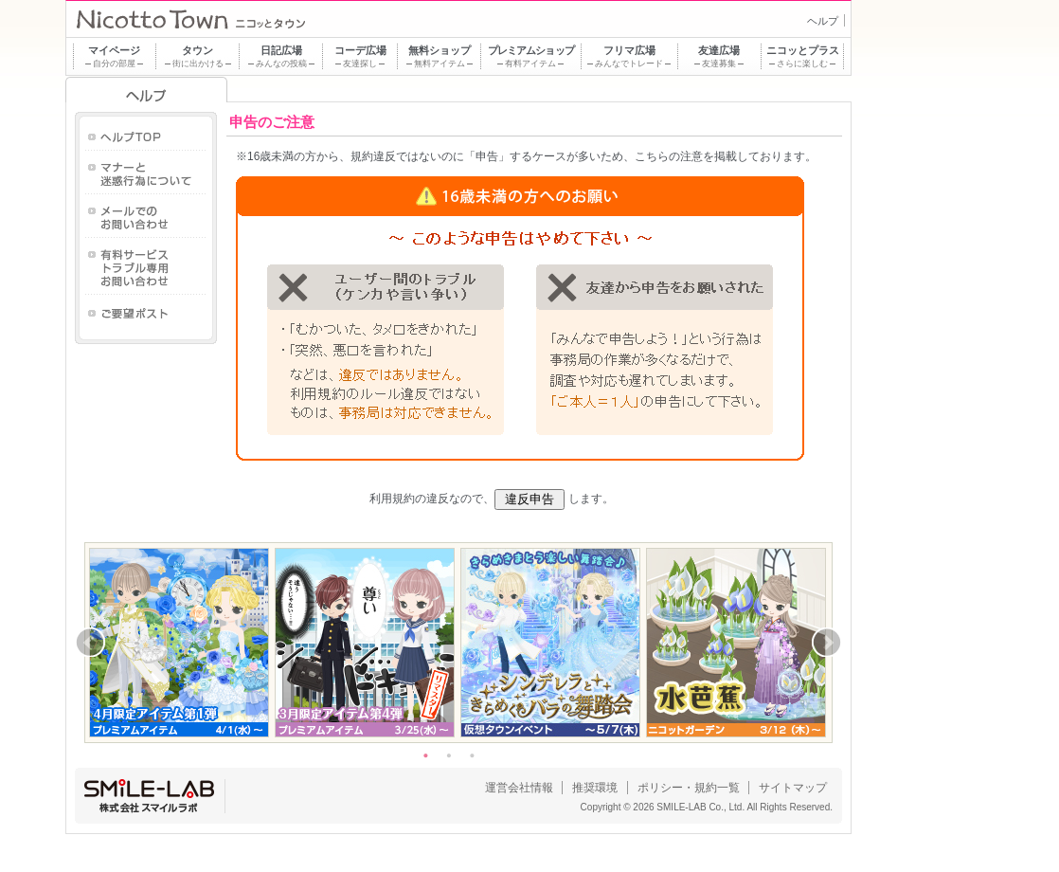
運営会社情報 (519, 787)
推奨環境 (595, 787)
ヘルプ (822, 21)
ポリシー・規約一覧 (688, 787)
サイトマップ (793, 787)
